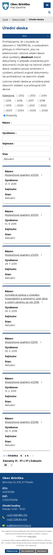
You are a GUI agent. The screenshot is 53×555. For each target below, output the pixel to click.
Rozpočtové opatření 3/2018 (24, 422)
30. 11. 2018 (11, 431)
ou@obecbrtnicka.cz (16, 525)
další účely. (32, 536)
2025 (33, 110)
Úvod (5, 19)
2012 (21, 95)
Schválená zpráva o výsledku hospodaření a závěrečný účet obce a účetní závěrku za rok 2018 (26, 299)
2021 (32, 105)
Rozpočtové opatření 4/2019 (24, 175)
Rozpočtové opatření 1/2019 (23, 342)
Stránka (13, 455)
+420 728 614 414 (17, 519)
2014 (44, 95)
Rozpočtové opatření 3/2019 (24, 215)
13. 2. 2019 (10, 391)
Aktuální (10, 198)
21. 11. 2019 (10, 183)
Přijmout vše (12, 551)
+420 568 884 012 (17, 515)
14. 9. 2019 (10, 223)
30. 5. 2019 (11, 311)
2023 (9, 110)
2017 (31, 100)
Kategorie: (8, 95)
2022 (44, 105)
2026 (45, 110)
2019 (8, 105)
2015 (8, 100)
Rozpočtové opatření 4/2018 (24, 382)
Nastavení (41, 551)
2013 (32, 95)
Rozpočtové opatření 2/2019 (24, 255)
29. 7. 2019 (11, 263)
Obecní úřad (18, 19)
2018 (42, 100)
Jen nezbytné (27, 551)
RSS (35, 36)
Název (6, 122)
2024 (21, 110)
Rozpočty (11, 115)
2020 (20, 105)
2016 (19, 100)
